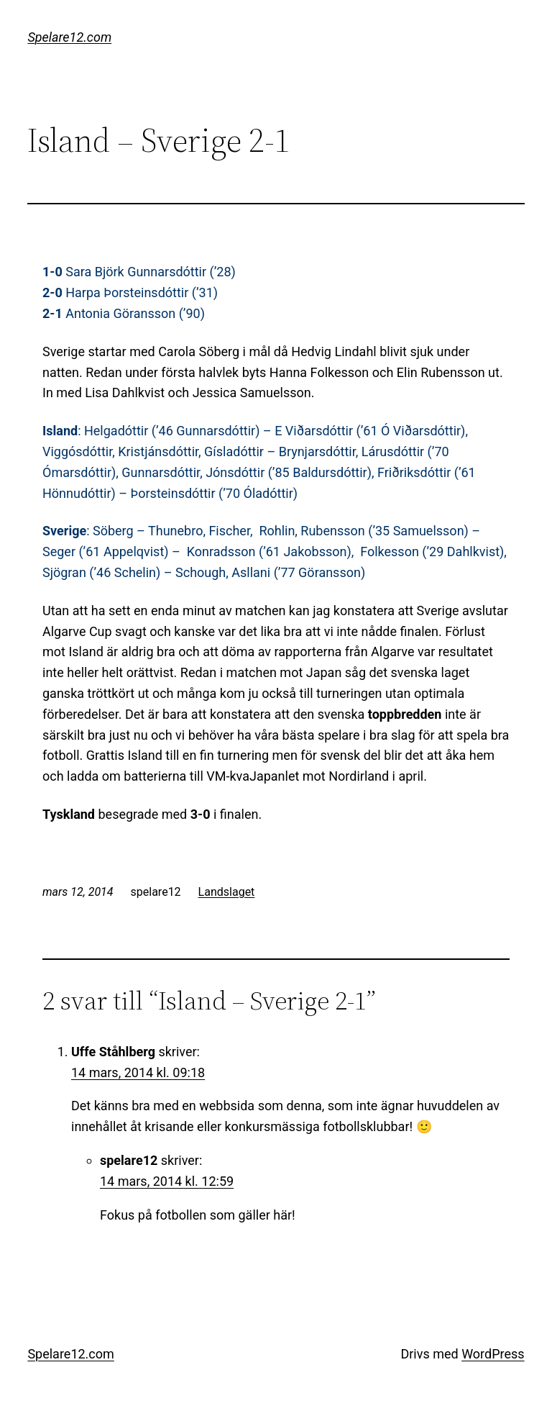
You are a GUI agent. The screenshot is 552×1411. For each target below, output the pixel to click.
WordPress (492, 1353)
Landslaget (226, 892)
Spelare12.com (69, 37)
